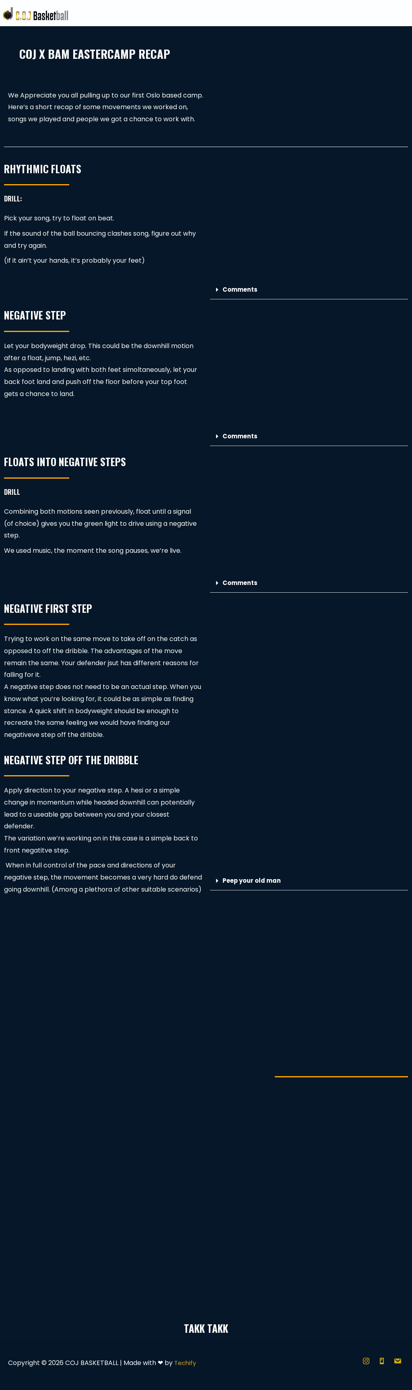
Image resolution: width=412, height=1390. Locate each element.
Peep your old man (254, 884)
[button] (309, 293)
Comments (241, 293)
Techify (186, 1366)
